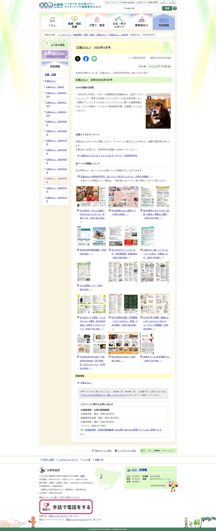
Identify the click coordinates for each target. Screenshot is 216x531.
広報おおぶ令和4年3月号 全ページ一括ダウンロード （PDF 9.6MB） (116, 176)
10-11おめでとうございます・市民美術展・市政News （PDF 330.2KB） (124, 254)
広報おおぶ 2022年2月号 (56, 190)
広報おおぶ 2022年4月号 (56, 171)
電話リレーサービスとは (78, 520)
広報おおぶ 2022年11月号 (56, 104)
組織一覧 (99, 459)
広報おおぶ (101, 35)
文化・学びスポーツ (119, 25)
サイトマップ (111, 2)
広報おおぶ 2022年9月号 (56, 123)
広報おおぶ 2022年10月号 (56, 114)
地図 (82, 476)
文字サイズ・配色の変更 (148, 2)
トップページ (64, 35)
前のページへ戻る (103, 450)
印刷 (141, 66)
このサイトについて (68, 459)
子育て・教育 (97, 25)
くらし (52, 25)
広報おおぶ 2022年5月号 (56, 161)
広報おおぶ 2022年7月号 (56, 142)
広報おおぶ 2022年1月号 (56, 199)
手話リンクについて (57, 516)
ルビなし (172, 3)
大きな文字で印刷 (158, 66)
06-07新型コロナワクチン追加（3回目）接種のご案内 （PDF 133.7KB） (156, 214)
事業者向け (141, 25)
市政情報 (164, 25)
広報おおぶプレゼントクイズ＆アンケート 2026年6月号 (108, 155)
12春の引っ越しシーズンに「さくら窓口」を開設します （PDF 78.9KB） (155, 254)
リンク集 (86, 459)
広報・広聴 (89, 35)
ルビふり (164, 3)
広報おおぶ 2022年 (118, 35)
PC (150, 451)
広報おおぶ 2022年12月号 (56, 95)
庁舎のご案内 (48, 459)
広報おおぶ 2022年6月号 (56, 152)
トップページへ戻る (127, 450)
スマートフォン (168, 451)
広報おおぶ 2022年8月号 (56, 133)
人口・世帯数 (139, 469)
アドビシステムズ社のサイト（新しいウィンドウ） (103, 395)
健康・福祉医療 (74, 25)
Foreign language (127, 2)
